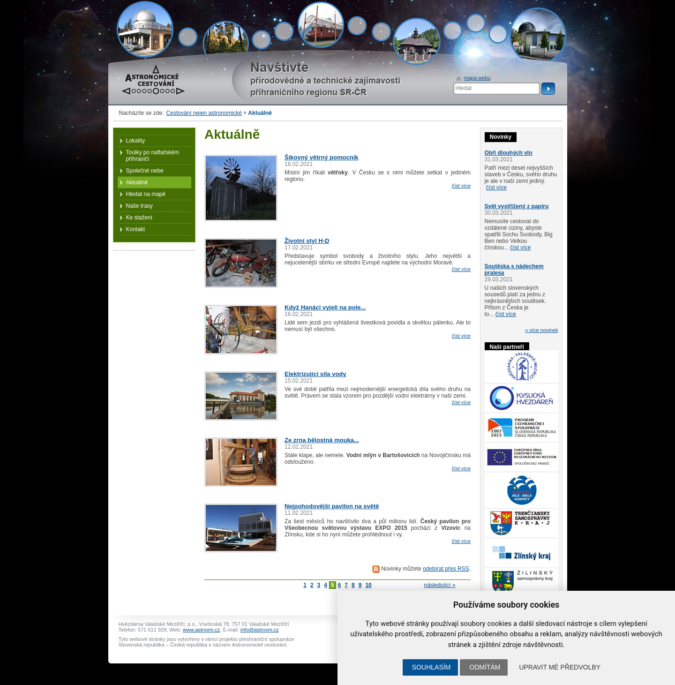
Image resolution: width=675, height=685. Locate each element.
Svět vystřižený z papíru (517, 206)
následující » (439, 585)
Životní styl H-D (307, 240)
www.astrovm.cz (201, 629)
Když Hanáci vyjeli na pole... (325, 307)
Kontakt (135, 229)
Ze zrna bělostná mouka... (322, 440)
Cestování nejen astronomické (204, 113)
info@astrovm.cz (259, 629)
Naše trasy (139, 206)
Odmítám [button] (484, 667)
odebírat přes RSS (446, 568)
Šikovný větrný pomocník (322, 157)
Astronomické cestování (153, 80)
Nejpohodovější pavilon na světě (332, 506)
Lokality (135, 140)
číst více (461, 185)
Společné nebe (145, 170)
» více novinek (541, 330)
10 (368, 585)
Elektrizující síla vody (315, 373)
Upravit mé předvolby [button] (559, 667)
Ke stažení (139, 217)
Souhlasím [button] (431, 667)
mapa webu (477, 78)
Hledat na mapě (146, 194)
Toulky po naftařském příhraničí (152, 155)
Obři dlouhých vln (508, 153)
